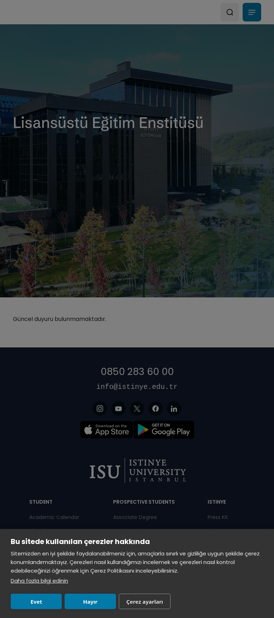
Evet (36, 601)
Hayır (90, 601)
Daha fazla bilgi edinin (39, 580)
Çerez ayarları (144, 601)
